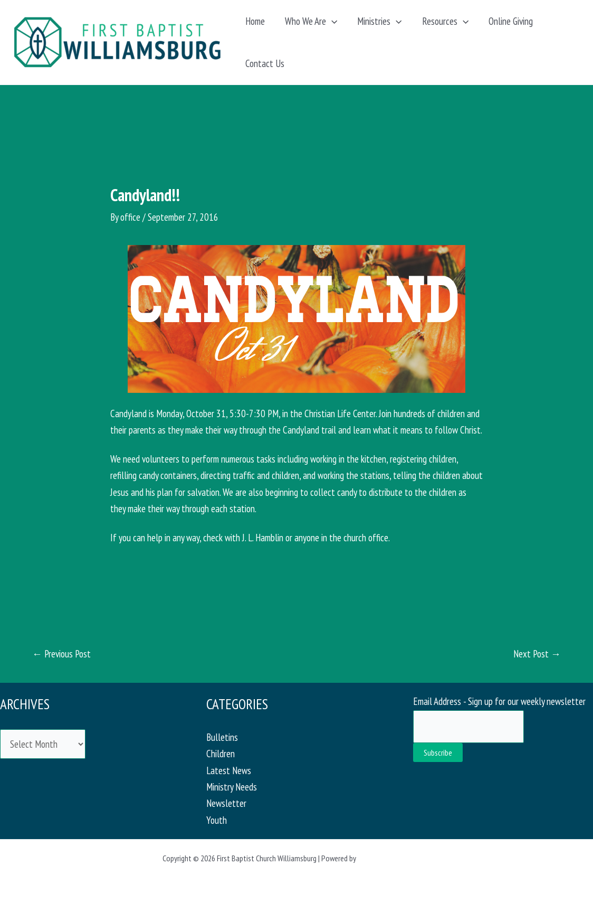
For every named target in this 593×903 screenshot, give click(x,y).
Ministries (379, 21)
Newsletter (226, 803)
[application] (331, 21)
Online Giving (511, 21)
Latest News (228, 770)
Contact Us (264, 63)
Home (255, 21)
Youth (216, 820)
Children (220, 753)
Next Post (537, 654)
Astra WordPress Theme (394, 858)
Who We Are (311, 21)
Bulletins (222, 737)
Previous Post (61, 654)
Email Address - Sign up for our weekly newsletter (499, 701)
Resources (445, 21)
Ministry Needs (231, 786)
